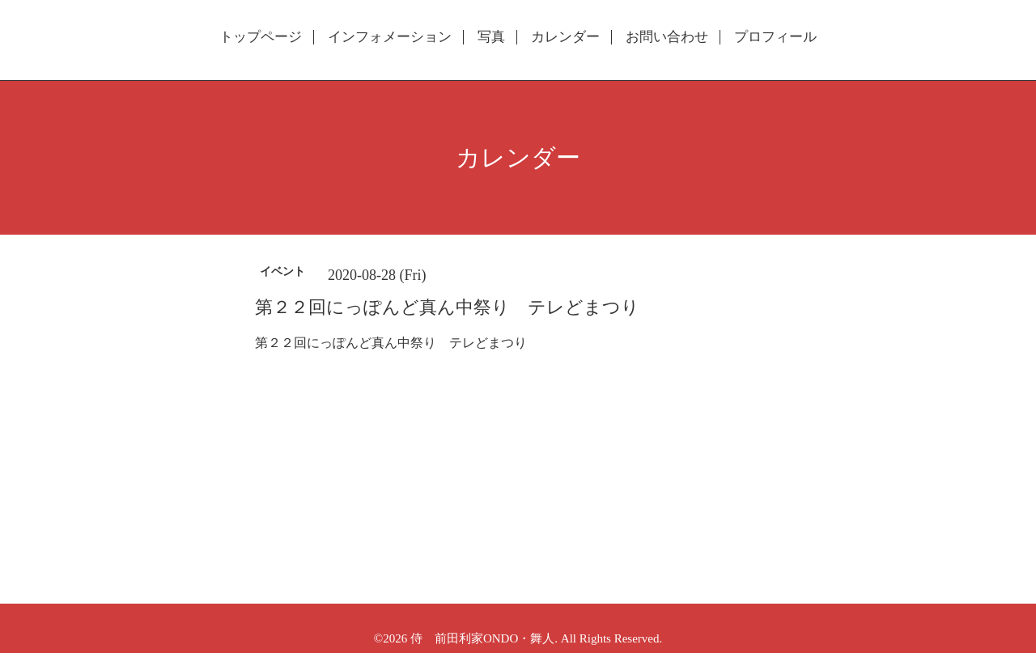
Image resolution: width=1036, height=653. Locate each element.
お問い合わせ (667, 37)
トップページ (260, 37)
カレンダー (565, 37)
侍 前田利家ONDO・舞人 (482, 638)
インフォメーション (390, 37)
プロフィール (775, 37)
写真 (491, 37)
